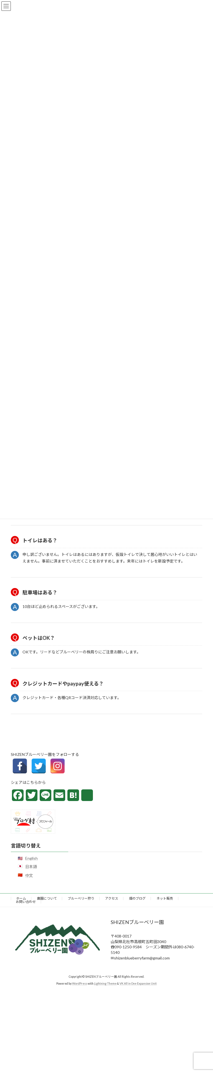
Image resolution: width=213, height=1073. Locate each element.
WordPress (79, 983)
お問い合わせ (26, 902)
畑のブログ (137, 898)
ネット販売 (164, 898)
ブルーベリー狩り (81, 898)
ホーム (21, 898)
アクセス (111, 898)
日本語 (31, 866)
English (31, 858)
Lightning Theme (105, 983)
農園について (47, 898)
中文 (29, 875)
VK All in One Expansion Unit (138, 983)
